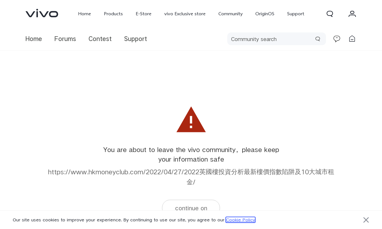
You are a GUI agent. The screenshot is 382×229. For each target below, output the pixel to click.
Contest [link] (100, 38)
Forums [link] (65, 38)
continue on (191, 208)
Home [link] (33, 38)
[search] (276, 38)
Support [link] (135, 38)
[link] (42, 13)
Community (230, 13)
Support (295, 13)
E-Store (144, 13)
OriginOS (264, 13)
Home (84, 13)
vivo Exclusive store (185, 13)
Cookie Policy (240, 219)
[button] (329, 13)
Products (113, 13)
